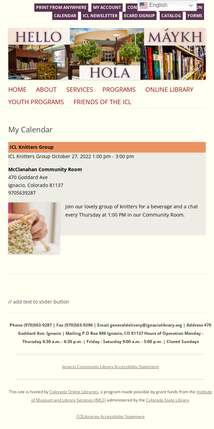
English (153, 5)
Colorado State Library (167, 400)
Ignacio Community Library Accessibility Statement (110, 367)
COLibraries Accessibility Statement (111, 416)
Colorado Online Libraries (73, 392)
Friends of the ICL (102, 102)
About (46, 89)
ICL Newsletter (100, 16)
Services (79, 89)
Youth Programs (36, 102)
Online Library (169, 89)
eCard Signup (139, 16)
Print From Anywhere (61, 7)
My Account (107, 7)
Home (17, 89)
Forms (195, 16)
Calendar (65, 16)
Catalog (171, 16)
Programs (119, 89)
